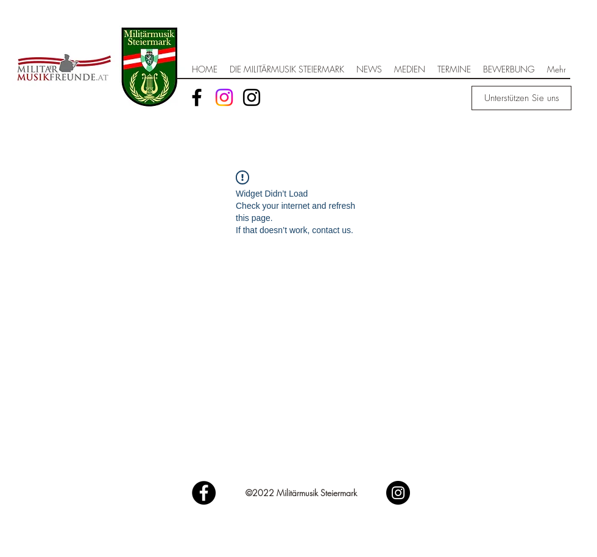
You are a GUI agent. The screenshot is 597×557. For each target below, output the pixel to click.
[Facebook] (196, 97)
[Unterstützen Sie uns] (521, 98)
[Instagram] (224, 97)
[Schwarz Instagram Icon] (251, 97)
